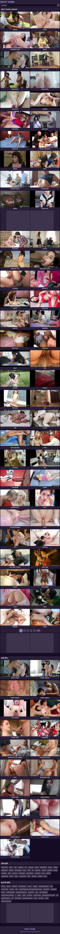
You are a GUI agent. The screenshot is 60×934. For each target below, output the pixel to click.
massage (31, 867)
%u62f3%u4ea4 (11, 892)
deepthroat (4, 870)
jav (57, 895)
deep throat (43, 867)
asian (10, 867)
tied (51, 886)
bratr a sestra (37, 895)
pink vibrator (30, 873)
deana (3, 892)
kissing (3, 886)
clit (33, 870)
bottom (55, 867)
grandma (14, 886)
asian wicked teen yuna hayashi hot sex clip (31, 889)
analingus (20, 867)
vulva (35, 898)
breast (55, 870)
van (12, 898)
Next (38, 630)
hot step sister (22, 886)
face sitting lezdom (44, 886)
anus (45, 876)
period (8, 886)
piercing (34, 876)
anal (15, 867)
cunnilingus (22, 873)
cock (43, 873)
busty (16, 876)
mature (12, 889)
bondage (4, 873)
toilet (46, 898)
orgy (36, 892)
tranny (29, 886)
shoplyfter (53, 889)
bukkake (50, 870)
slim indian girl (43, 892)
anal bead (37, 873)
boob (24, 870)
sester (19, 895)
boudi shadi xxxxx (6, 901)
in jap (24, 895)
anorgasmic (23, 876)
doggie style (5, 876)
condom (48, 873)
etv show (29, 895)
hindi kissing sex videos (8, 895)
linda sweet (18, 898)
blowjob (40, 876)
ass (26, 867)
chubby (44, 870)
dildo (9, 873)
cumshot (14, 873)
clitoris (11, 876)
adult (29, 870)
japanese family (6, 898)
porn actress (5, 889)
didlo (29, 876)
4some (36, 867)
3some (50, 867)
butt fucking (18, 870)
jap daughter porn (27, 898)
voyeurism (46, 889)
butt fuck (37, 870)
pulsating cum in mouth (48, 895)
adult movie (5, 867)
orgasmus (31, 892)
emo (16, 889)
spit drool (41, 898)
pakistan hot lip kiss (21, 892)
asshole (11, 870)
